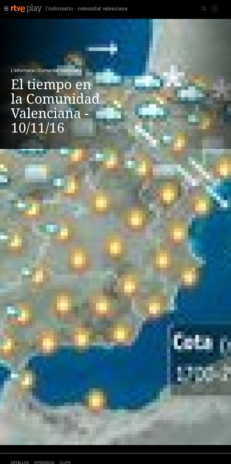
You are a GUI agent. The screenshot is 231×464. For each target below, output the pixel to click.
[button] (5, 9)
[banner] (71, 9)
